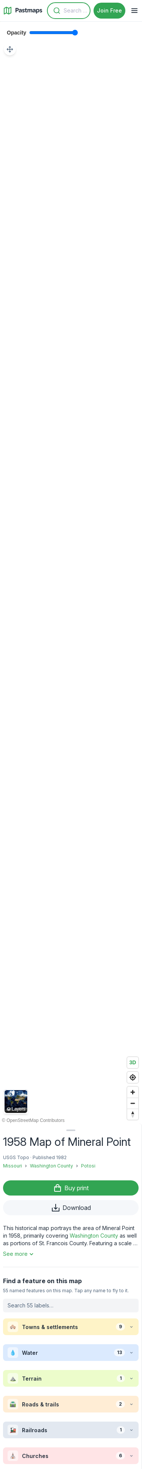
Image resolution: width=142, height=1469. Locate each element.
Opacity (16, 33)
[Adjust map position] (10, 49)
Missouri (12, 1166)
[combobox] (69, 10)
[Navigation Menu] (134, 10)
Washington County (51, 1166)
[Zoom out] (132, 1103)
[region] (71, 572)
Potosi (88, 1166)
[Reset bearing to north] (132, 1114)
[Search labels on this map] (71, 1305)
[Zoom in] (132, 1092)
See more (19, 1254)
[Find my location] (132, 1077)
